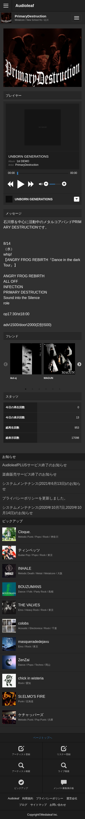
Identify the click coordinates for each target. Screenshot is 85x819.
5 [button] (53, 389)
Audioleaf (24, 5)
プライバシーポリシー (49, 798)
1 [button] (25, 389)
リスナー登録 (64, 751)
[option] (25, 361)
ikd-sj (25, 361)
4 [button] (46, 389)
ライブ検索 (64, 767)
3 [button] (39, 389)
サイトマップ (38, 804)
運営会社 (71, 798)
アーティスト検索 (21, 767)
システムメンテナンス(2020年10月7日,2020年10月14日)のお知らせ (41, 510)
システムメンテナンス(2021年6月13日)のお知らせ (41, 486)
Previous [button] (5, 364)
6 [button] (59, 389)
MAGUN (59, 361)
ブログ (23, 804)
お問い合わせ (58, 804)
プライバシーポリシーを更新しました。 (35, 498)
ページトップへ (42, 737)
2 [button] (32, 389)
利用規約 (27, 798)
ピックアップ (21, 784)
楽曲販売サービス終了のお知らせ (29, 474)
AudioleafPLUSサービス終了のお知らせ (34, 465)
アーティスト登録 (21, 751)
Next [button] (79, 364)
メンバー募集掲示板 (64, 784)
